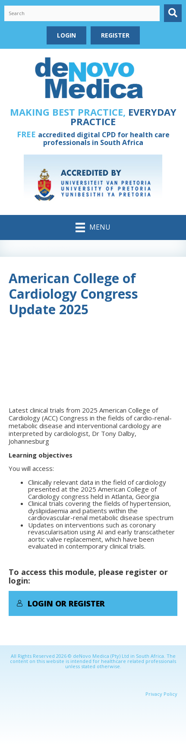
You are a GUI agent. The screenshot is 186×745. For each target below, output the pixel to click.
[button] (173, 13)
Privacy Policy (161, 694)
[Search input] (82, 13)
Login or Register (60, 603)
